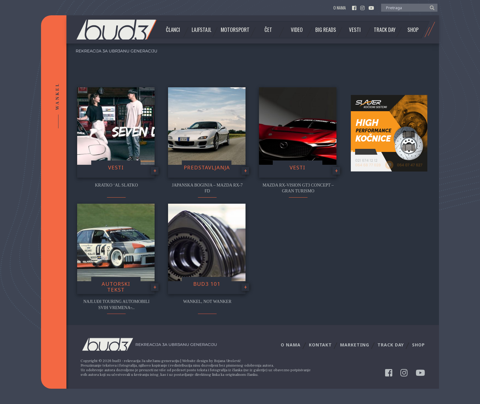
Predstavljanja (207, 167)
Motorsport (235, 29)
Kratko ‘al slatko (116, 185)
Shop (412, 29)
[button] (430, 7)
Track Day (385, 29)
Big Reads (325, 29)
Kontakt (320, 345)
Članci (173, 29)
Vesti (355, 29)
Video (297, 29)
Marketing (354, 345)
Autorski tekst (116, 286)
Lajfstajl (202, 29)
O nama (339, 8)
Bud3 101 (206, 283)
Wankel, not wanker (207, 301)
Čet (268, 29)
